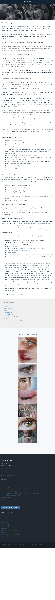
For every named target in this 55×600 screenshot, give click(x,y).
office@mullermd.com (10, 475)
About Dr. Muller (5, 485)
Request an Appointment (11, 507)
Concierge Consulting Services (13, 495)
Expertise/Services (6, 497)
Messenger (50, 544)
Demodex (6, 318)
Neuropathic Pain (5, 522)
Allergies (3, 536)
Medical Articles (5, 502)
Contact (3, 504)
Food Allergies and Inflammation (9, 539)
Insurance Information (11, 491)
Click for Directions (6, 468)
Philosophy (8, 487)
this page (20, 294)
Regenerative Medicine (7, 524)
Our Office (8, 489)
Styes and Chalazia (8, 308)
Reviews (3, 499)
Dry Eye (5, 306)
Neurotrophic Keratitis (9, 310)
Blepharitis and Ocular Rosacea (11, 316)
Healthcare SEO (43, 544)
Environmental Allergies (10, 323)
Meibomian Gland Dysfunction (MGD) (13, 320)
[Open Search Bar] (43, 6)
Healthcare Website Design (32, 544)
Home (3, 483)
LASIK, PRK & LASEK (9, 314)
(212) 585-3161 (8, 472)
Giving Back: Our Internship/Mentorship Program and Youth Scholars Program (25, 493)
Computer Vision (8, 312)
